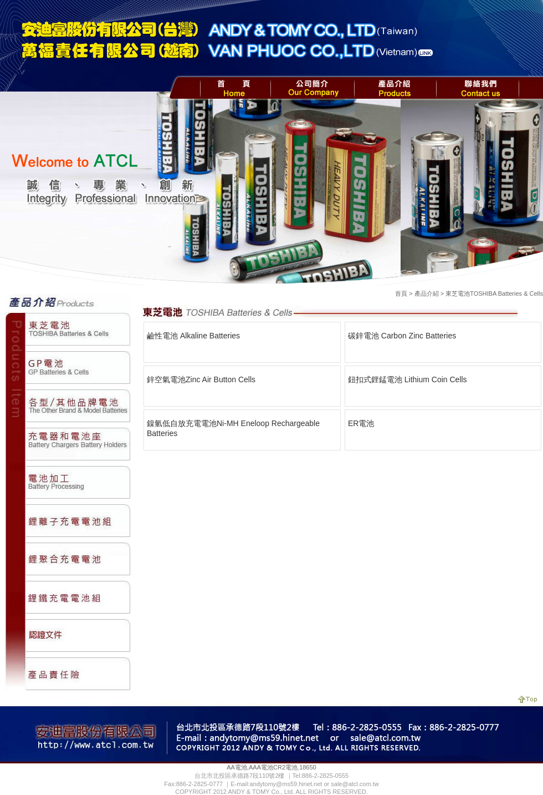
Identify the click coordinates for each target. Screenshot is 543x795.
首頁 (401, 293)
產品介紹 (426, 293)
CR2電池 (285, 767)
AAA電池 (261, 767)
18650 (307, 767)
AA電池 (237, 767)
